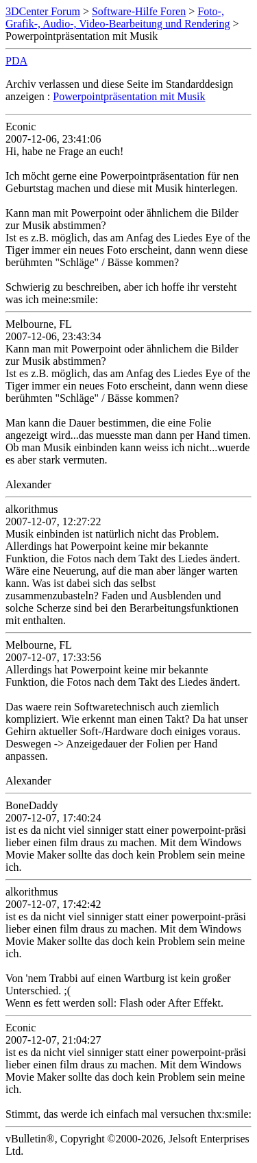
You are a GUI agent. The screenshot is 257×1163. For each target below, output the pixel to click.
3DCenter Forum (42, 11)
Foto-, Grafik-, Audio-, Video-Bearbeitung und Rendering (117, 17)
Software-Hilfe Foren (139, 11)
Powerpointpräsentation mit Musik (129, 96)
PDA (16, 61)
